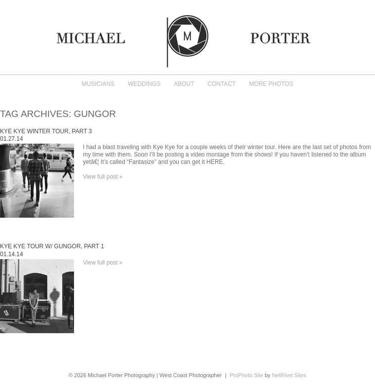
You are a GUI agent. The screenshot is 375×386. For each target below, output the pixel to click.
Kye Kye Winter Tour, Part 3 (46, 131)
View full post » (103, 176)
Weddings (144, 84)
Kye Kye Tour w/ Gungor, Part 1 (52, 246)
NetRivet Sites (289, 375)
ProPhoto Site (246, 375)
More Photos (271, 84)
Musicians (98, 84)
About (184, 84)
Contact (222, 84)
